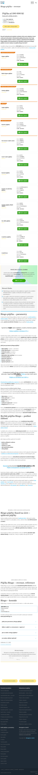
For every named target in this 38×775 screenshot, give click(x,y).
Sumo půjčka (3, 758)
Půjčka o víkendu (22, 700)
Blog (18, 659)
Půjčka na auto (4, 705)
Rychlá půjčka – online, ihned (25, 693)
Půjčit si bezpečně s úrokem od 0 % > (19, 467)
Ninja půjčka (3, 746)
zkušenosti (8, 644)
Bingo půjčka (3, 749)
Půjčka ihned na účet (23, 717)
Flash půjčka (3, 754)
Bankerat (22, 485)
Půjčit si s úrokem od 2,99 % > (19, 377)
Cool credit (10, 482)
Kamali (5, 466)
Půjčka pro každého (23, 702)
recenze (3, 644)
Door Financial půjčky (5, 744)
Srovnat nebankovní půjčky (27, 681)
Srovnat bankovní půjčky (9, 681)
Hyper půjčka (3, 761)
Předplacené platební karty (7, 717)
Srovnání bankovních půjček (7, 693)
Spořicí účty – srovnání (5, 712)
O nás (2, 769)
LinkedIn (24, 657)
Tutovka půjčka (4, 742)
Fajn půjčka (3, 737)
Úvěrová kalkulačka (5, 690)
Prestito (30, 485)
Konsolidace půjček (5, 702)
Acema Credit (4, 763)
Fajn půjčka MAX (4, 721)
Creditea (2, 739)
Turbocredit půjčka (5, 751)
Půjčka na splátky (22, 712)
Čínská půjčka (4, 724)
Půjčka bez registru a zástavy (25, 724)
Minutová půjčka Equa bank (7, 697)
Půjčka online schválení (24, 697)
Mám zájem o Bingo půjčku (11, 26)
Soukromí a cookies (9, 769)
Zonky (23, 374)
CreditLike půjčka (4, 732)
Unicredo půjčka (4, 756)
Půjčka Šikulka (4, 730)
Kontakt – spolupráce (19, 769)
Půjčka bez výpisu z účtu (24, 707)
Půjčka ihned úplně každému (25, 709)
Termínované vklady (5, 714)
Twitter (12, 657)
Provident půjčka (22, 721)
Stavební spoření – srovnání (7, 709)
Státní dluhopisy (4, 707)
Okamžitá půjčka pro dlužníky (25, 714)
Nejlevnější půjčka (23, 705)
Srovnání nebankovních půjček (25, 690)
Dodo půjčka (3, 734)
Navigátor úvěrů (30, 738)
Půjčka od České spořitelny (7, 700)
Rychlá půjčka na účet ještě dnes (26, 695)
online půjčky (4, 318)
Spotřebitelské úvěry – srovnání (7, 695)
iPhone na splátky (4, 719)
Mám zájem (23, 64)
